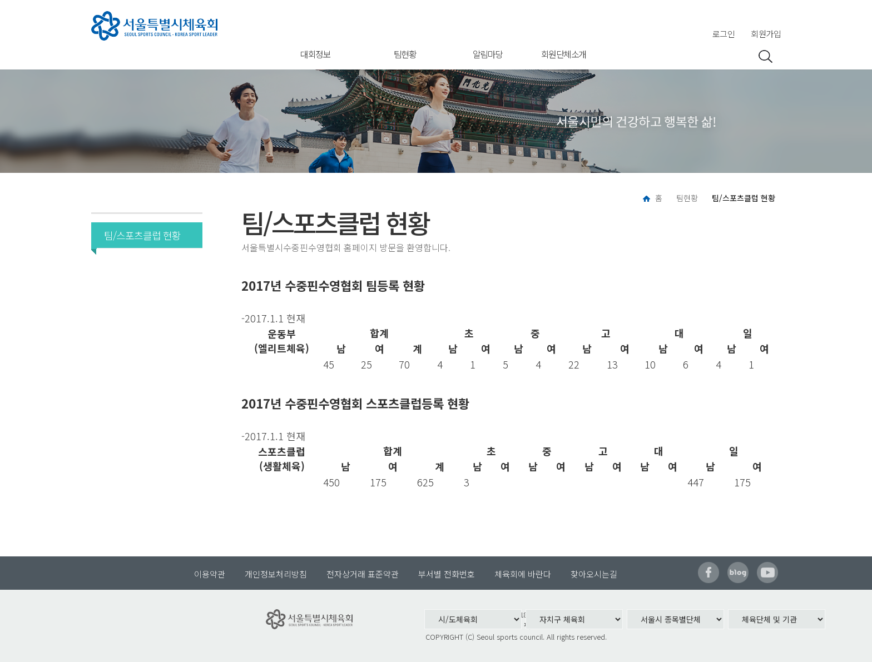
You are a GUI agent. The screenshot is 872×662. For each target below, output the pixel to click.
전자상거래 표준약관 (362, 574)
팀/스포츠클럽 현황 (139, 235)
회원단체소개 (563, 54)
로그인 (723, 33)
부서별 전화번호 (446, 574)
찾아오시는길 (594, 574)
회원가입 (766, 33)
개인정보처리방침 (276, 574)
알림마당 (488, 54)
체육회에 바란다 (522, 574)
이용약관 (209, 574)
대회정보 (315, 54)
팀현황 (405, 54)
